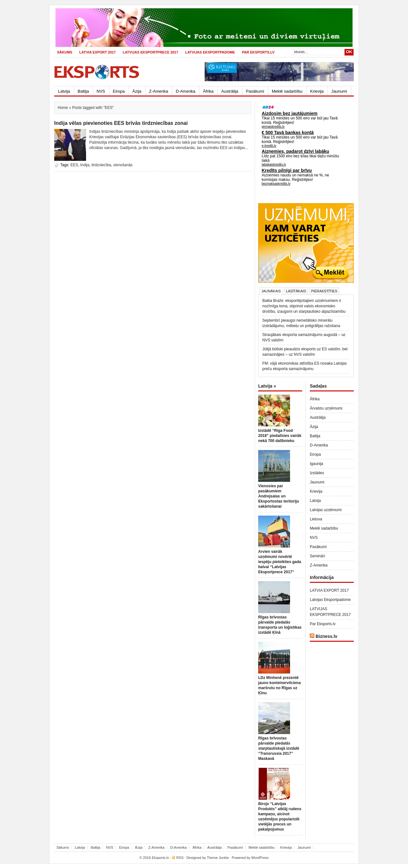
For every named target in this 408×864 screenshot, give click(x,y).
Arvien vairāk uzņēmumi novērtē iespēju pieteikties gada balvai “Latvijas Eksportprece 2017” (279, 561)
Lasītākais (296, 291)
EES (74, 165)
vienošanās (123, 165)
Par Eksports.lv (258, 52)
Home (63, 107)
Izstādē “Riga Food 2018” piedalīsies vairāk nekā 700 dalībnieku (279, 435)
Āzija (136, 91)
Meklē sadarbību (287, 91)
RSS (180, 858)
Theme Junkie (218, 858)
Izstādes (317, 473)
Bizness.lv (326, 636)
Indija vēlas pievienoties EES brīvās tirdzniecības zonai (121, 123)
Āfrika (208, 91)
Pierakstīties (324, 291)
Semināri (317, 556)
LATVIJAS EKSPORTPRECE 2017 (150, 52)
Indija (85, 165)
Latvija (64, 91)
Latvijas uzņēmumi (325, 510)
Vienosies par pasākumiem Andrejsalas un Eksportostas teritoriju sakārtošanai (278, 496)
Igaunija (316, 463)
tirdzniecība (101, 165)
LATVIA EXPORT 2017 (97, 52)
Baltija (83, 91)
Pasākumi (255, 91)
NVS (101, 91)
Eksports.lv (160, 858)
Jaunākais (271, 291)
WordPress (259, 858)
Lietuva (316, 519)
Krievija (317, 91)
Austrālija (229, 91)
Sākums (64, 52)
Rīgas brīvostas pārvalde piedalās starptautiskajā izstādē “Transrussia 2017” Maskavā (278, 748)
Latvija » (267, 386)
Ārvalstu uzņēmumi (326, 408)
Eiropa (119, 91)
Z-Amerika (158, 91)
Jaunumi (339, 91)
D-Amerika (185, 91)
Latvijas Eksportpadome (210, 52)
